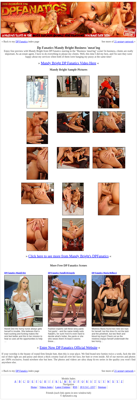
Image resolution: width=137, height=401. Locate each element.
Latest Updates (62, 387)
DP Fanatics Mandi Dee (15, 273)
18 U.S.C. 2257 (87, 387)
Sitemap (102, 387)
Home (34, 387)
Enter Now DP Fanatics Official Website (68, 347)
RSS (75, 387)
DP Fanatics (22, 41)
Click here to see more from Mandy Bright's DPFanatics (68, 256)
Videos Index (46, 387)
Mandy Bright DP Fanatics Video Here (68, 63)
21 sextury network (123, 41)
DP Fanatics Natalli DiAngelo (61, 273)
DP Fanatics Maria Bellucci (104, 273)
